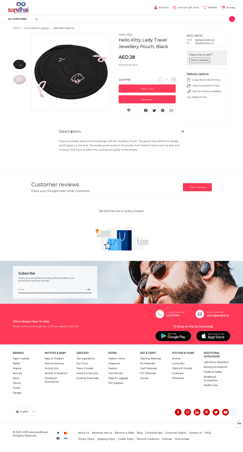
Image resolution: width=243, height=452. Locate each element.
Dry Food (81, 363)
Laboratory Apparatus (216, 361)
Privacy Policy (86, 438)
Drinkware (178, 377)
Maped (17, 368)
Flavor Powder (84, 368)
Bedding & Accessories (211, 378)
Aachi (16, 377)
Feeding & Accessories (52, 379)
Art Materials (147, 363)
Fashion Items (116, 358)
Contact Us (195, 432)
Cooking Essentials (87, 377)
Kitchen (176, 358)
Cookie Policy (126, 438)
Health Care (211, 384)
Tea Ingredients (85, 358)
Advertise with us (102, 432)
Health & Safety (213, 371)
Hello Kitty (126, 34)
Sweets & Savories (87, 372)
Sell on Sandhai (200, 60)
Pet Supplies (115, 382)
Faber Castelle (21, 358)
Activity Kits (51, 368)
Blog (139, 432)
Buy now (147, 99)
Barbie (16, 363)
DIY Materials (148, 372)
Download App (154, 432)
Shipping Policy (106, 438)
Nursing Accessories (215, 366)
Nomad (17, 372)
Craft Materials (148, 368)
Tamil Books (115, 372)
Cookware (178, 372)
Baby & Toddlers (54, 358)
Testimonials (182, 438)
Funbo (16, 387)
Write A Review (197, 187)
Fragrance (114, 363)
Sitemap (167, 438)
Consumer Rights (175, 432)
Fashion (112, 368)
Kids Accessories (54, 363)
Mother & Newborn (56, 372)
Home (16, 27)
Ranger (17, 392)
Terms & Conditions (148, 438)
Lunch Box (178, 363)
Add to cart (147, 88)
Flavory (17, 382)
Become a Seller (124, 432)
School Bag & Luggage (36, 27)
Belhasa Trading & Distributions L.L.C (204, 41)
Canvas (144, 377)
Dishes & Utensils (182, 368)
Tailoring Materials (150, 358)
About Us (83, 432)
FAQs (208, 432)
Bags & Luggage (118, 377)
